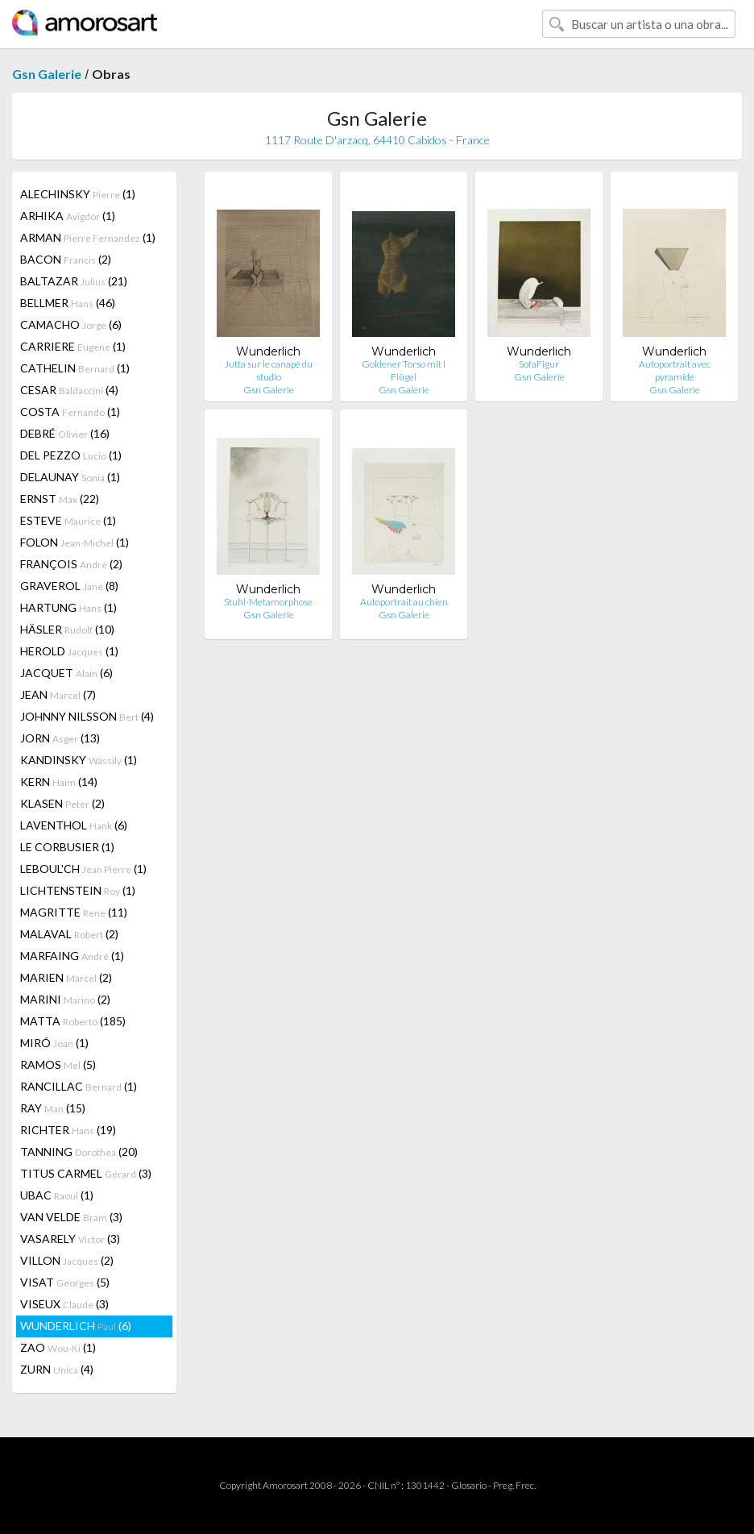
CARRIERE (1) (73, 346)
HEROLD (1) (69, 651)
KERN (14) (58, 781)
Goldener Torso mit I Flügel (403, 370)
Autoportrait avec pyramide (674, 370)
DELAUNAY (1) (70, 477)
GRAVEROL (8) (69, 585)
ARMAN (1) (87, 237)
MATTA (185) (73, 1021)
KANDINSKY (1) (78, 760)
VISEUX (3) (64, 1304)
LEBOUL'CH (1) (83, 868)
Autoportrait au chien (404, 602)
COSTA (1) (70, 411)
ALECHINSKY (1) (77, 194)
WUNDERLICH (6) (75, 1325)
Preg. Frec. (514, 1485)
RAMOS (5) (58, 1064)
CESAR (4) (69, 390)
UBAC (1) (56, 1195)
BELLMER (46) (67, 303)
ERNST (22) (59, 498)
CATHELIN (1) (75, 368)
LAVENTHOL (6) (73, 825)
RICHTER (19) (68, 1130)
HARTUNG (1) (68, 607)
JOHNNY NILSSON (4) (87, 716)
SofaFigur (539, 364)
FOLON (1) (74, 542)
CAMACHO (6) (71, 324)
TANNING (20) (79, 1151)
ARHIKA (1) (67, 215)
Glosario (469, 1485)
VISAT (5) (65, 1282)
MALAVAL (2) (69, 934)
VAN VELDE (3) (71, 1217)
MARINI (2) (65, 999)
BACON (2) (65, 259)
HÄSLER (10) (67, 629)
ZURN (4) (56, 1369)
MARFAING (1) (72, 955)
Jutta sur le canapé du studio (269, 370)
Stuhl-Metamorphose (268, 602)
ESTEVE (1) (68, 520)
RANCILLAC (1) (78, 1086)
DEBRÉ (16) (65, 433)
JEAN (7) (58, 694)
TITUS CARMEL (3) (85, 1173)
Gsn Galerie (46, 73)
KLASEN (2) (62, 803)
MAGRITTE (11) (73, 912)
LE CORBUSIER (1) (67, 847)
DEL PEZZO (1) (71, 455)
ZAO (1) (58, 1347)
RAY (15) (52, 1108)
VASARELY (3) (70, 1238)
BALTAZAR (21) (73, 281)
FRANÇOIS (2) (71, 564)
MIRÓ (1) (54, 1043)
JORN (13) (60, 738)
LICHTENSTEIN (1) (77, 890)
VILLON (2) (67, 1260)
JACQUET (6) (66, 673)
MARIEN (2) (66, 977)
